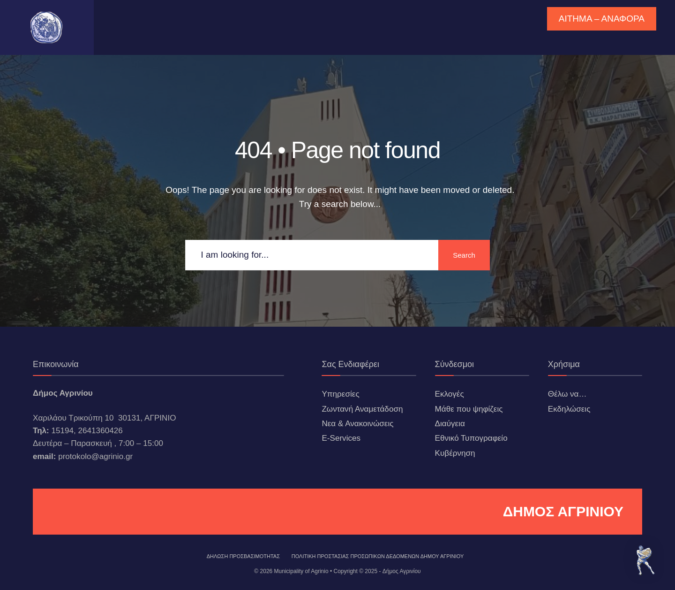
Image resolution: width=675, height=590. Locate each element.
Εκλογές (449, 394)
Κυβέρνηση (455, 453)
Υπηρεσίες (340, 394)
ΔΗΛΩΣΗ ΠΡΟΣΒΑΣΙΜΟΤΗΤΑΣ (243, 556)
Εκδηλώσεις (569, 409)
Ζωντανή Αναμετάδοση (362, 409)
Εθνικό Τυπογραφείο (471, 438)
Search (464, 255)
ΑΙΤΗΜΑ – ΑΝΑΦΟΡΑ (602, 18)
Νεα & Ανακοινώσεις (357, 423)
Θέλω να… (567, 394)
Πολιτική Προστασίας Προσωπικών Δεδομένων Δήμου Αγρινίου (378, 556)
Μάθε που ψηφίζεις (469, 409)
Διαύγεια (450, 423)
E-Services (341, 438)
